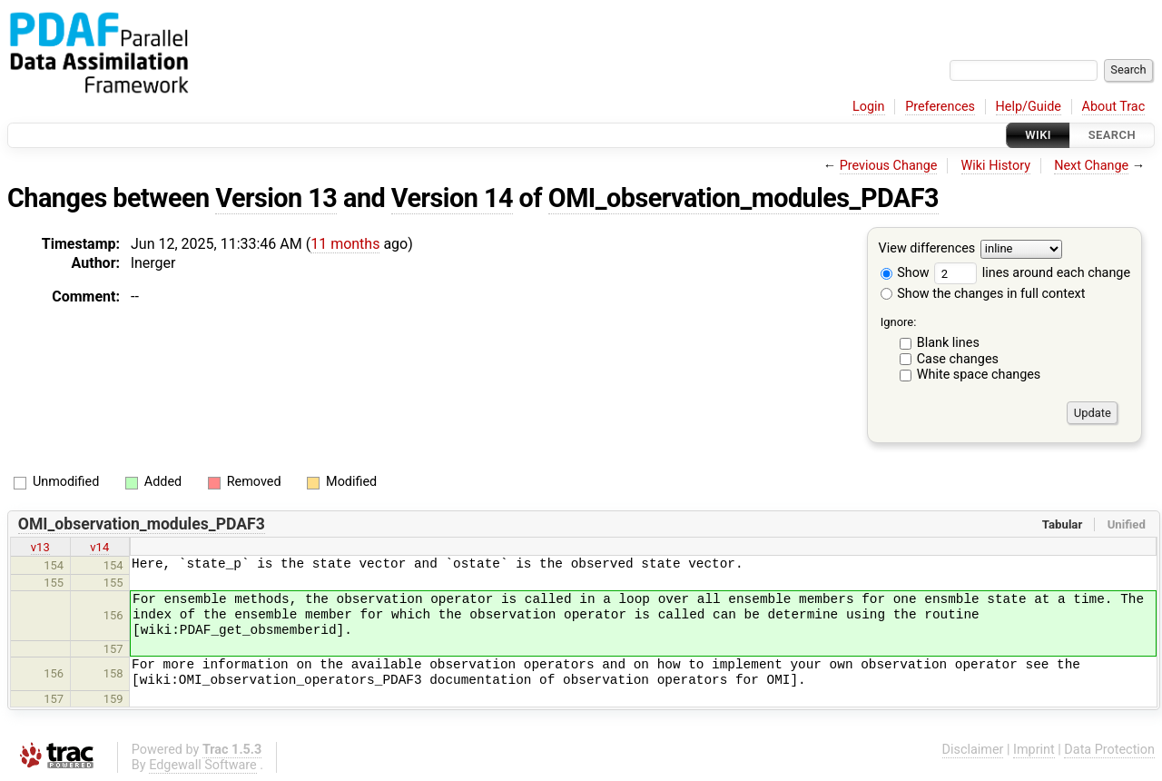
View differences (927, 249)
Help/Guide (1028, 106)
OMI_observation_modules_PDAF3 (743, 198)
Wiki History (995, 165)
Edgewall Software (203, 765)
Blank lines (948, 343)
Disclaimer (973, 749)
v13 (40, 547)
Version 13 (276, 198)
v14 (99, 547)
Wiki (1038, 135)
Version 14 (452, 198)
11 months (344, 243)
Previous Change (889, 165)
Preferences (940, 106)
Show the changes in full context (983, 294)
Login (868, 106)
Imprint (1034, 749)
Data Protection (1109, 749)
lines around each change (1032, 273)
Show (905, 273)
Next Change (1091, 165)
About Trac (1114, 106)
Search (1112, 135)
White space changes (979, 374)
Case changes (958, 359)
